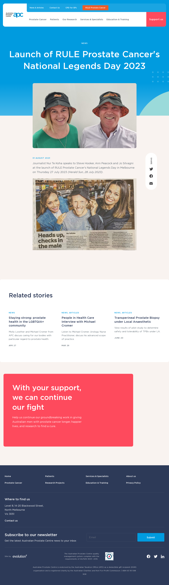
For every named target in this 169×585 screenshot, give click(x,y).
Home (8, 476)
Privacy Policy (133, 483)
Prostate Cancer (38, 19)
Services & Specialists (91, 19)
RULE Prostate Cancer (95, 8)
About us (131, 476)
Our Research (69, 19)
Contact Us (55, 8)
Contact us (11, 520)
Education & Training (118, 19)
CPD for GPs (71, 8)
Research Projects (54, 483)
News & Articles (37, 8)
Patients (54, 19)
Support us (156, 19)
